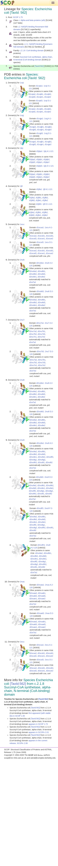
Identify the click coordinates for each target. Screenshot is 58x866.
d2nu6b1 (41, 271)
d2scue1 (41, 656)
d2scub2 (49, 653)
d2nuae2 (41, 598)
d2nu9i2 (49, 462)
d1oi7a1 (32, 282)
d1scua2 (33, 236)
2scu (22, 642)
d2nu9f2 (49, 457)
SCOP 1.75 (18, 17)
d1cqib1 (40, 94)
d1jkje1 (39, 162)
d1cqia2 (32, 94)
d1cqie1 (40, 97)
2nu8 (22, 380)
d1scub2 (49, 236)
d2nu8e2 (41, 397)
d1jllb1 (38, 198)
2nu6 (22, 260)
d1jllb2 (45, 198)
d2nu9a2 (33, 451)
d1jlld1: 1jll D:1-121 (44, 204)
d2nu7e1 (33, 337)
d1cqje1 (40, 130)
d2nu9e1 (33, 457)
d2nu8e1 (33, 397)
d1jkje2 (46, 162)
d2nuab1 (41, 593)
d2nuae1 (33, 598)
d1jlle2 (45, 200)
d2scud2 (33, 656)
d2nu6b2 (33, 274)
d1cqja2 (32, 127)
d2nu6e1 (33, 277)
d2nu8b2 (33, 394)
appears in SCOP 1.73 (38, 724)
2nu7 (22, 320)
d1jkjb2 (46, 159)
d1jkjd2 (32, 162)
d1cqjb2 (48, 127)
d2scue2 (49, 656)
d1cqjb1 (40, 127)
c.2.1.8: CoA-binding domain (32, 50)
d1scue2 (49, 238)
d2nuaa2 (33, 593)
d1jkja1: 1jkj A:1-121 (44, 151)
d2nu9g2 (41, 460)
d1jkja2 (32, 159)
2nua (22, 582)
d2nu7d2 (41, 334)
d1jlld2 (32, 200)
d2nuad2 (41, 596)
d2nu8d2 (41, 394)
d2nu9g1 (33, 460)
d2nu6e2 (41, 277)
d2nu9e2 (41, 457)
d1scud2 (33, 238)
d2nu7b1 (41, 331)
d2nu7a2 (33, 331)
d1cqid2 (32, 97)
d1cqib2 (47, 94)
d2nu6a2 (33, 271)
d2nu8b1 (41, 391)
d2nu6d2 (41, 274)
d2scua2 (33, 653)
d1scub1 (41, 236)
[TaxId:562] (39, 66)
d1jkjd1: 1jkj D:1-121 (45, 166)
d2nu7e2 (41, 337)
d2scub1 (41, 653)
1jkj (21, 148)
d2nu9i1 (41, 462)
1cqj (22, 115)
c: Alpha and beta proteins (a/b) (32, 20)
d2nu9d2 (41, 454)
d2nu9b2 (33, 454)
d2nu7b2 (33, 334)
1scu (22, 224)
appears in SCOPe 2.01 (39, 732)
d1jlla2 (32, 198)
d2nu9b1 (41, 451)
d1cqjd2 (32, 130)
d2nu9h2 (33, 462)
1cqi (22, 83)
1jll (21, 186)
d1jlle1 (38, 200)
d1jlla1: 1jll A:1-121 (44, 189)
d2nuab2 (33, 596)
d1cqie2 (47, 97)
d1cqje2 (48, 130)
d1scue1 (41, 238)
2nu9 (22, 440)
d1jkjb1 (39, 159)
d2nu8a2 (33, 391)
